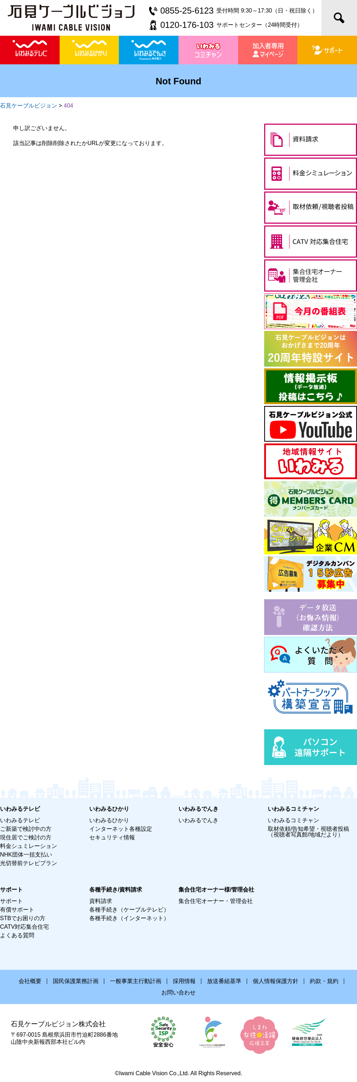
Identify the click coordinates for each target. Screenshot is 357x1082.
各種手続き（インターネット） (129, 918)
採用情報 (184, 981)
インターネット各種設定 (120, 829)
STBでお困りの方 (22, 918)
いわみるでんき (198, 820)
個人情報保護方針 (275, 981)
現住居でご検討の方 (25, 837)
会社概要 (30, 981)
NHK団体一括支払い (26, 855)
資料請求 (100, 901)
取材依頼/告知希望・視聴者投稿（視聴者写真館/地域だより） (308, 832)
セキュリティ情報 (112, 837)
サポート (11, 901)
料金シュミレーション (28, 846)
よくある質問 (17, 935)
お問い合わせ (178, 992)
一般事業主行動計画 (135, 981)
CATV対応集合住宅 (24, 927)
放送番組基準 (224, 981)
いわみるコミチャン (293, 820)
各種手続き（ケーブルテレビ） (129, 910)
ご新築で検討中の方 (25, 829)
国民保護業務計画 (76, 981)
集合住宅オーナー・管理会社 (215, 901)
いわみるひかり (109, 820)
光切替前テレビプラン (28, 863)
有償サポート (17, 910)
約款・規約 (324, 981)
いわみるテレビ (20, 820)
